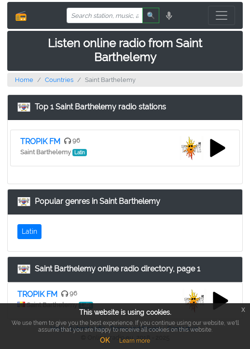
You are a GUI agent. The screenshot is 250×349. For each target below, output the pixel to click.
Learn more (134, 340)
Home (24, 79)
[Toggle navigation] (221, 15)
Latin (29, 231)
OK (105, 340)
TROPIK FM (40, 141)
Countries (59, 79)
